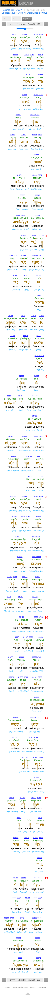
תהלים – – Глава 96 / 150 (25, 24)
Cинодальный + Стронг (13, 13)
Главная (7, 987)
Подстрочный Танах (35, 10)
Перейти (26, 19)
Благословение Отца (37, 13)
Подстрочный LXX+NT (13, 10)
